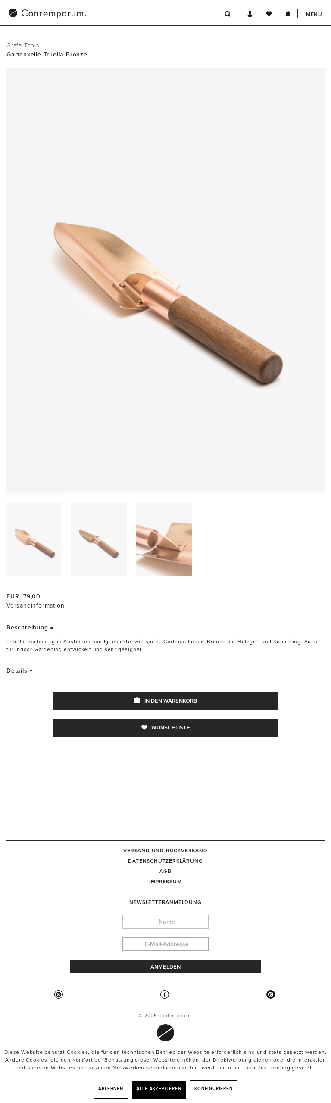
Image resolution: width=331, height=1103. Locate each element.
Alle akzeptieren (159, 1088)
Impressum (165, 882)
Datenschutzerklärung (165, 861)
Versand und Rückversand (165, 851)
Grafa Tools (22, 45)
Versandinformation (35, 605)
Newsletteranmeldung (165, 902)
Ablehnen (110, 1088)
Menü (314, 14)
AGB (165, 871)
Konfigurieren (213, 1088)
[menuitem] (92, 14)
